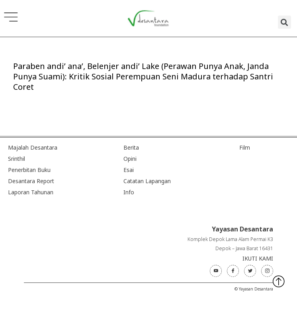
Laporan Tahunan (30, 192)
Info (128, 192)
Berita (131, 147)
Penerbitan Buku (29, 170)
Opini (130, 158)
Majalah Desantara (32, 147)
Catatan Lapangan (147, 181)
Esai (128, 170)
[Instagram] (267, 271)
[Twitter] (250, 271)
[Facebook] (233, 271)
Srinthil (16, 158)
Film (244, 147)
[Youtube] (216, 271)
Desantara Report (31, 181)
